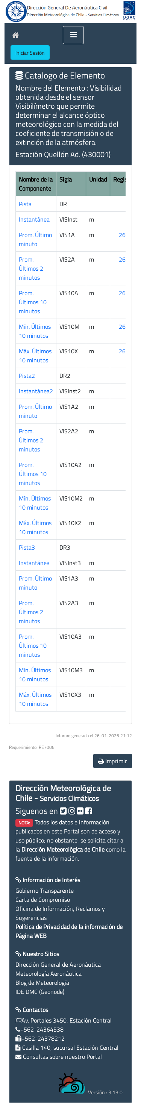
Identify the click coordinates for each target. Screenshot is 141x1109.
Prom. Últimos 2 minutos (31, 268)
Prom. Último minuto (35, 239)
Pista (25, 203)
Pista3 (27, 547)
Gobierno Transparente (44, 890)
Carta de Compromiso (42, 899)
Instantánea (34, 219)
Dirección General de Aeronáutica (58, 964)
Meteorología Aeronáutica (48, 973)
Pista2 (27, 375)
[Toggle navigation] (73, 35)
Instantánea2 (36, 391)
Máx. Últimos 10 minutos (35, 356)
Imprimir (112, 761)
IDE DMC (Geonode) (39, 991)
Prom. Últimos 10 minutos (33, 302)
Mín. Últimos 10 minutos (35, 331)
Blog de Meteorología (42, 982)
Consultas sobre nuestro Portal (62, 1056)
